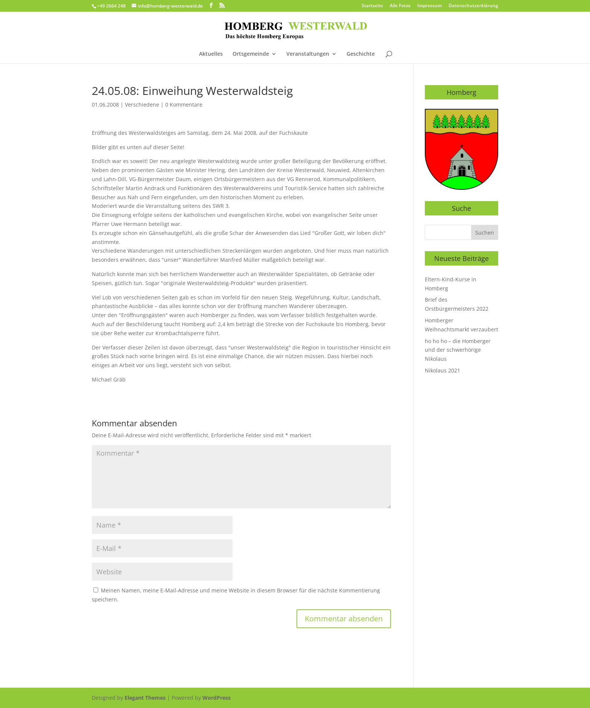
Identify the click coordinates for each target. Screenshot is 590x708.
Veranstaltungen (307, 54)
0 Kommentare (183, 104)
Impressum (429, 6)
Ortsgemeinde (251, 54)
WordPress (216, 697)
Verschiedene (142, 104)
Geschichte (361, 54)
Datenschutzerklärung (473, 6)
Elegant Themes (145, 697)
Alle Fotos (400, 6)
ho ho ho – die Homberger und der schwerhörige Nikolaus (458, 350)
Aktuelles (211, 54)
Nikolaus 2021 (442, 370)
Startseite (372, 6)
